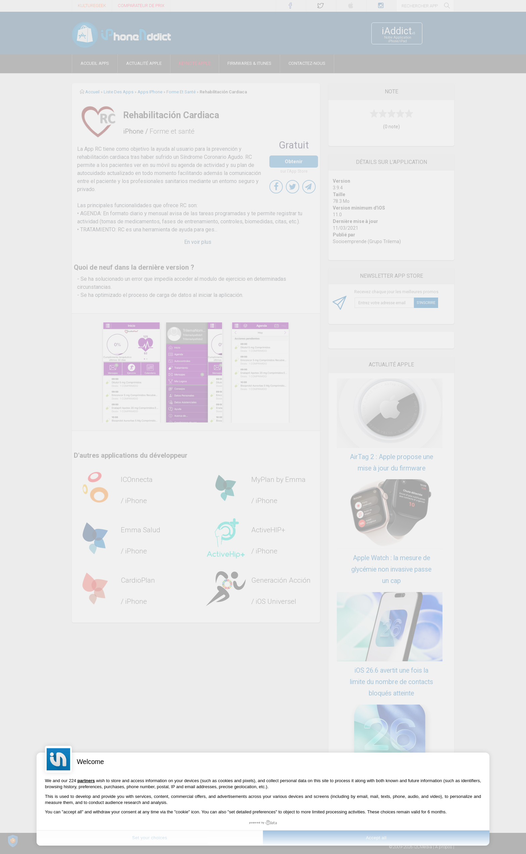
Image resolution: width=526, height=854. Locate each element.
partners (86, 780)
